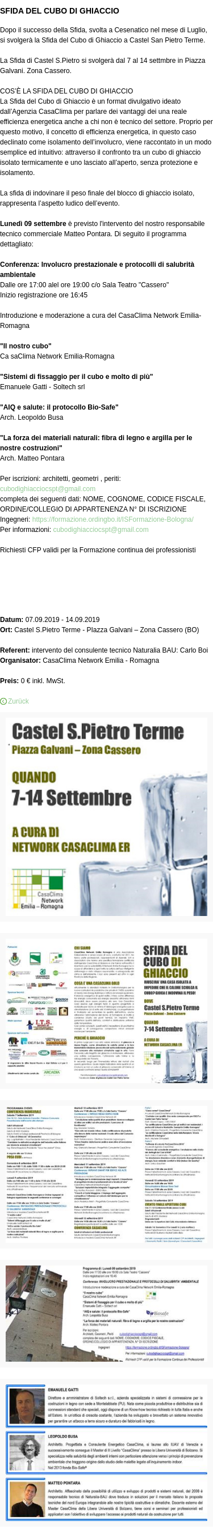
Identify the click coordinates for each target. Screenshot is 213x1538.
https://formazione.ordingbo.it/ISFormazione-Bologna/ (113, 519)
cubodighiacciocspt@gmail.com (47, 489)
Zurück (18, 701)
